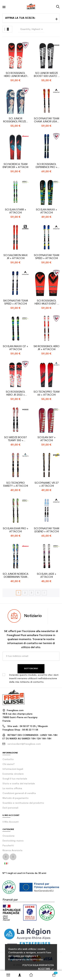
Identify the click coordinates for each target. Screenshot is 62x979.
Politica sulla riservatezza (38, 965)
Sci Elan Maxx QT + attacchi (15, 348)
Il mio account (10, 822)
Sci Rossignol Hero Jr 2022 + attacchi (15, 393)
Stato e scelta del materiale (18, 783)
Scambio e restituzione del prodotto (23, 803)
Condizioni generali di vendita (19, 793)
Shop (8, 975)
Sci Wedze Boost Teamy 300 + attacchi (15, 439)
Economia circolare (13, 774)
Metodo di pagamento (15, 798)
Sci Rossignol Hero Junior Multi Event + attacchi (15, 75)
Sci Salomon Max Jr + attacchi (15, 257)
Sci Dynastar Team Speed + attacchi (46, 257)
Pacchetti (8, 845)
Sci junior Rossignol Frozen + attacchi (15, 120)
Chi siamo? (8, 764)
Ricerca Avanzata (12, 850)
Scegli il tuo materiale (14, 779)
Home (31, 975)
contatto (8, 759)
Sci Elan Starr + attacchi (15, 211)
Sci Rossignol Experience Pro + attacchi (46, 166)
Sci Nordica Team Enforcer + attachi (15, 166)
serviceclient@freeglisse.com (24, 744)
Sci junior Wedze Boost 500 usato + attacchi (46, 75)
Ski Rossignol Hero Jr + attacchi (47, 348)
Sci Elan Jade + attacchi (46, 575)
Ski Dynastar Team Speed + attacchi (15, 302)
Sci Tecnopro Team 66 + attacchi (47, 393)
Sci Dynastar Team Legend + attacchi (46, 530)
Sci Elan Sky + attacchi (47, 439)
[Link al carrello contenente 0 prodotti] (54, 974)
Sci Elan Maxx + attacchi (46, 211)
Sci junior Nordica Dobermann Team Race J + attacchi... (15, 576)
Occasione (8, 836)
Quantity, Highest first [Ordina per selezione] (32, 29)
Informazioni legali (12, 769)
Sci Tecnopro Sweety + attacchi (15, 484)
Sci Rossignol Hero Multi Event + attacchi (47, 302)
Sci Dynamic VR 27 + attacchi (47, 484)
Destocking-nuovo (12, 841)
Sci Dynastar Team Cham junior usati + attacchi (46, 120)
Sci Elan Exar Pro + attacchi (15, 530)
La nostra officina (12, 788)
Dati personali (10, 808)
